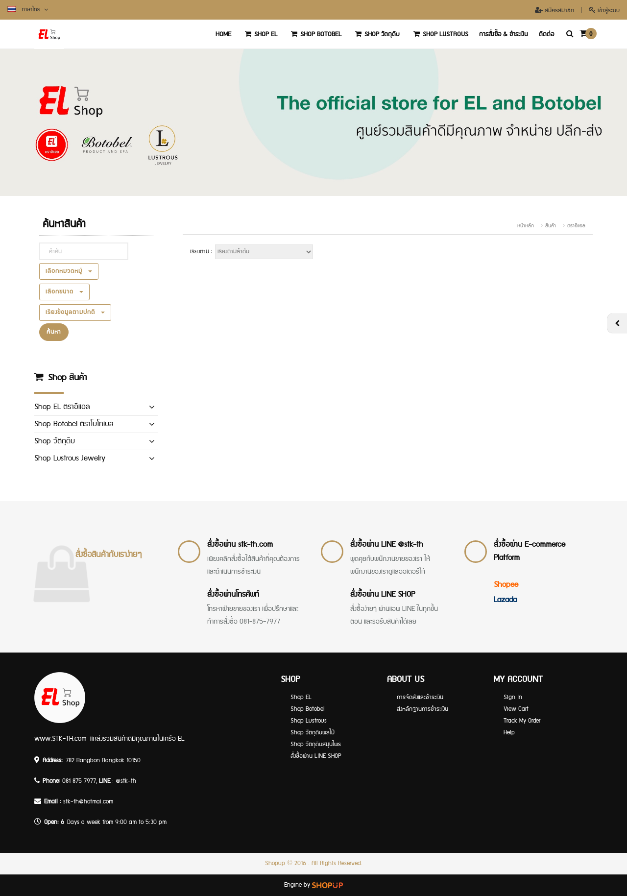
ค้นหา (54, 332)
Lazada (505, 599)
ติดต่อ (546, 34)
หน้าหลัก (525, 225)
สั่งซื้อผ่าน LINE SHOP (382, 594)
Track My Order (522, 721)
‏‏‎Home (223, 34)
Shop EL (259, 34)
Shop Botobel (314, 34)
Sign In (513, 697)
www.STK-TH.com (60, 739)
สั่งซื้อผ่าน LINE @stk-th (386, 544)
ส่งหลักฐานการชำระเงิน (422, 709)
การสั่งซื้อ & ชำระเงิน (503, 34)
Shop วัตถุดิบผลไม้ (312, 732)
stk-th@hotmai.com (88, 802)
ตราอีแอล (576, 225)
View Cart (516, 709)
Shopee (506, 584)
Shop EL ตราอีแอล (62, 406)
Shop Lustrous (439, 34)
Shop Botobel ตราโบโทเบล (73, 424)
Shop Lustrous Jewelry (69, 458)
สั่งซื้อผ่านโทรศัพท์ (233, 594)
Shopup (275, 863)
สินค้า (550, 225)
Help (509, 732)
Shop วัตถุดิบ (376, 34)
